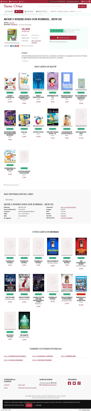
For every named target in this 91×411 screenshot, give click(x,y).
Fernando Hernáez (86, 409)
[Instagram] (79, 383)
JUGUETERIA (29, 11)
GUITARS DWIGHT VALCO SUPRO (24, 172)
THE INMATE (24, 335)
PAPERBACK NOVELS (10, 261)
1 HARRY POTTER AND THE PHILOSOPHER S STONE (38, 299)
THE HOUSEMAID (52, 261)
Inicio (6, 14)
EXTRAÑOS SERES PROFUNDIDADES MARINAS (10, 133)
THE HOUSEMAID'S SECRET (81, 262)
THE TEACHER (9, 297)
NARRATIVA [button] (54, 11)
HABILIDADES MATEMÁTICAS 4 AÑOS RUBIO (24, 97)
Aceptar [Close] (29, 405)
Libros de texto (41, 11)
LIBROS (19, 11)
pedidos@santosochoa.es (72, 1)
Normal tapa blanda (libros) (26, 211)
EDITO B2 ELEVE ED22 (81, 132)
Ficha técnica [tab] (9, 200)
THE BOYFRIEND (24, 297)
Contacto (6, 385)
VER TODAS (79, 11)
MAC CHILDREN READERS (68, 207)
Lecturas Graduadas (25, 24)
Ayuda (6, 388)
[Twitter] (74, 383)
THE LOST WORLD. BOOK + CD (53, 132)
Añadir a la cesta (63, 38)
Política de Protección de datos (27, 388)
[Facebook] (69, 383)
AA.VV (11, 23)
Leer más (38, 405)
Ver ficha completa (27, 45)
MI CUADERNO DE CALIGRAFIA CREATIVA (81, 97)
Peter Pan (24, 132)
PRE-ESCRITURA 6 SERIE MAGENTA (67, 96)
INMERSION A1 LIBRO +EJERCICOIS (81, 298)
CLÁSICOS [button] (72, 11)
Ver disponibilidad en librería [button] (58, 41)
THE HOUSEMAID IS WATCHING (66, 298)
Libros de (15, 356)
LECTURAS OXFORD (10, 335)
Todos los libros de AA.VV (11, 185)
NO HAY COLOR (38, 132)
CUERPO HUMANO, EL (10, 96)
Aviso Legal (21, 385)
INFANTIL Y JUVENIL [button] (63, 11)
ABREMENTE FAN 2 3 (52, 96)
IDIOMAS (14, 24)
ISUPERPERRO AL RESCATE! (10, 169)
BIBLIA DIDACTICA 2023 (38, 96)
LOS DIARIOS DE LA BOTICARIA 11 (66, 132)
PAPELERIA (9, 11)
